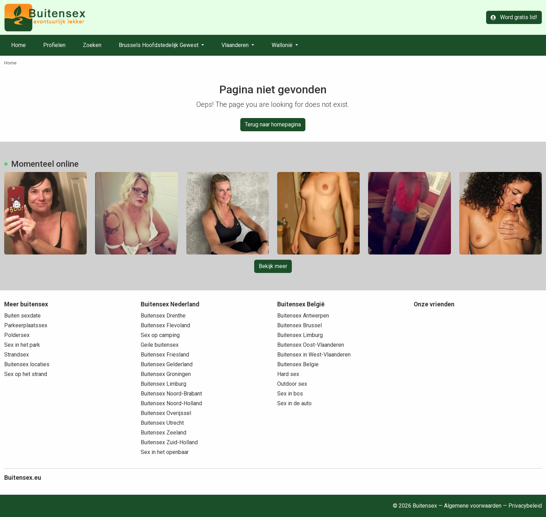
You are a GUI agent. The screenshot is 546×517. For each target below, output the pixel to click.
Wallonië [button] (283, 45)
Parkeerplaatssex (25, 325)
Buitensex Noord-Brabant (171, 393)
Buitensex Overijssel (166, 413)
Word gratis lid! (514, 17)
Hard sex (288, 374)
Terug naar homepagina (273, 124)
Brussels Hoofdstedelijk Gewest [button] (159, 45)
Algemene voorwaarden (472, 505)
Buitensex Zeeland (163, 432)
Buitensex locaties (26, 364)
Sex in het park (22, 345)
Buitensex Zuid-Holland (169, 442)
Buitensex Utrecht (162, 423)
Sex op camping (160, 335)
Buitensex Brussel (299, 325)
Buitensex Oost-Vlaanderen (310, 345)
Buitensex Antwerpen (303, 315)
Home (18, 45)
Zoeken (92, 45)
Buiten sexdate (22, 315)
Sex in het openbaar (165, 452)
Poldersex (17, 335)
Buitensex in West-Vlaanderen (314, 354)
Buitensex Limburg (163, 384)
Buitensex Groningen (166, 374)
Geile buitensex (160, 345)
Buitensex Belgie (298, 364)
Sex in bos (290, 393)
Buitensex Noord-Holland (171, 403)
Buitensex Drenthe (163, 315)
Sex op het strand (25, 374)
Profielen (54, 45)
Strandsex (16, 354)
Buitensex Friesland (165, 354)
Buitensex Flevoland (165, 325)
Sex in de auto (294, 403)
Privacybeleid (525, 505)
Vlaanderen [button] (235, 45)
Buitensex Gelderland (167, 364)
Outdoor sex (292, 384)
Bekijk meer (273, 266)
